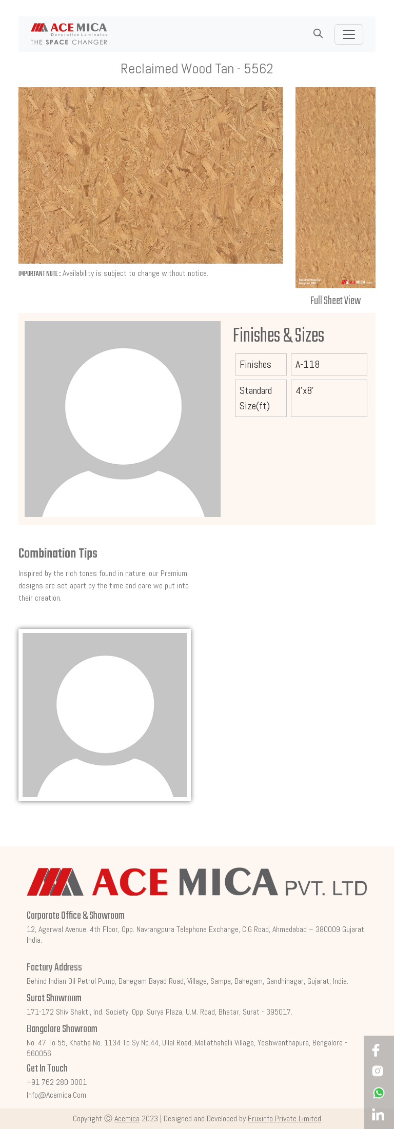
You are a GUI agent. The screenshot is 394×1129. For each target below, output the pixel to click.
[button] (318, 34)
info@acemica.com (56, 1095)
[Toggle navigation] (348, 34)
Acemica (127, 1118)
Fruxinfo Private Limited (284, 1118)
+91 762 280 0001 (57, 1082)
